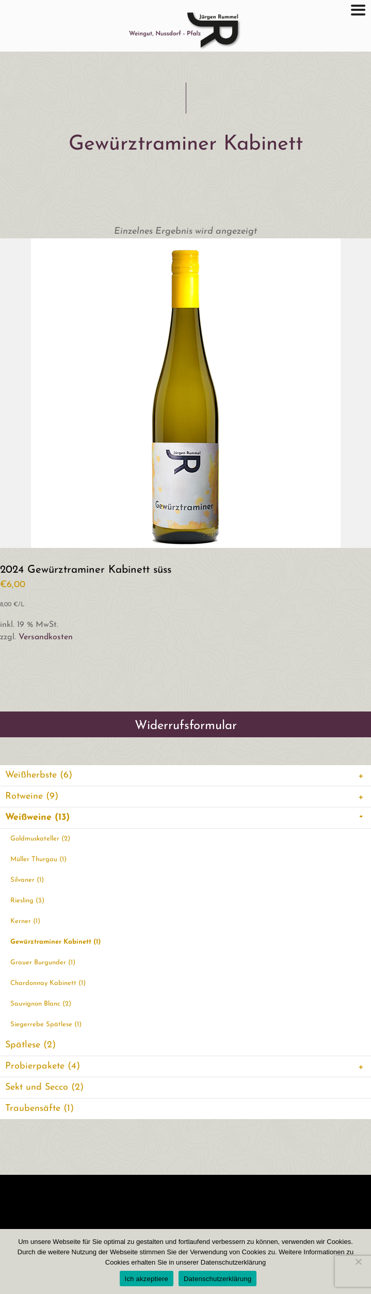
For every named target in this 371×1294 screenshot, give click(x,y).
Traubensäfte (39, 1108)
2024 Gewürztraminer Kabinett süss (85, 569)
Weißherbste (185, 775)
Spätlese (30, 1045)
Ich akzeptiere (146, 1279)
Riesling (27, 900)
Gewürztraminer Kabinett (55, 942)
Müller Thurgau (38, 859)
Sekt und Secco (44, 1087)
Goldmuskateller (40, 838)
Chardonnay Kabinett (48, 983)
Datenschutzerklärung (217, 1279)
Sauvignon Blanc (40, 1003)
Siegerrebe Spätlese (46, 1024)
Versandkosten (46, 637)
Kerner (25, 921)
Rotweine (185, 796)
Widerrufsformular (186, 726)
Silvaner (27, 880)
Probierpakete (185, 1066)
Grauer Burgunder (42, 962)
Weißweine (185, 818)
